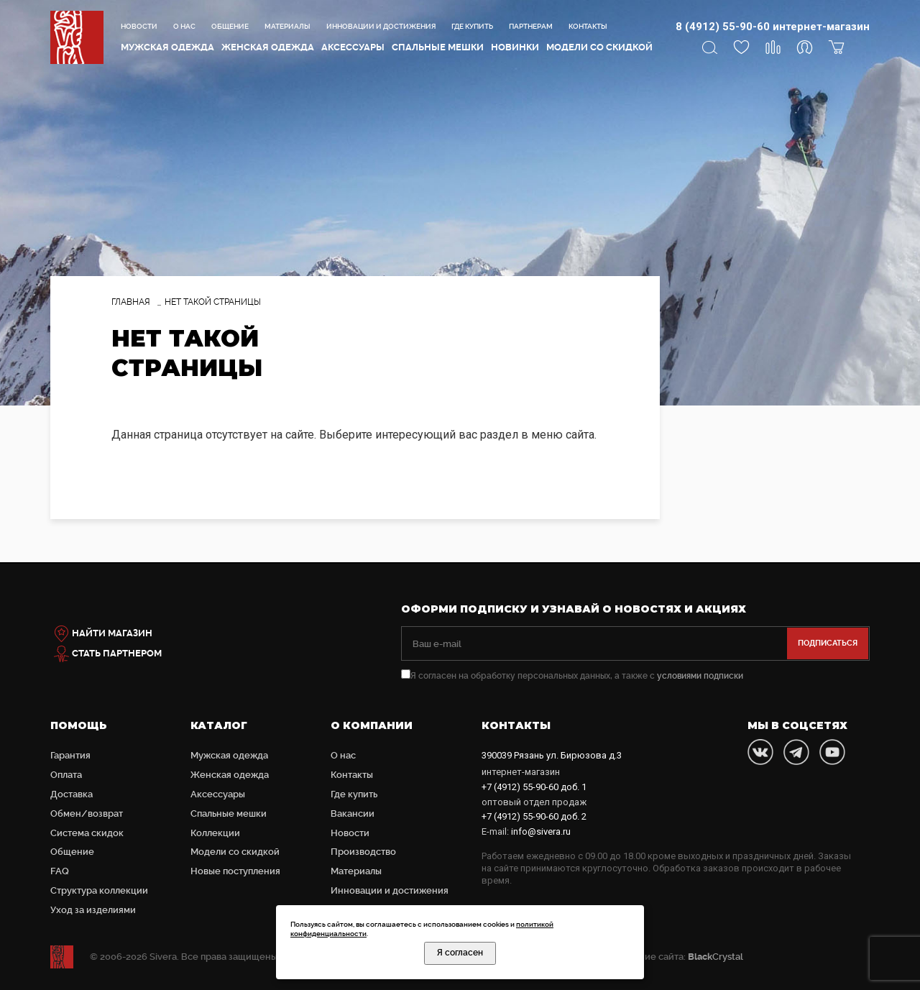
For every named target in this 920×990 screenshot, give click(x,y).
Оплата (66, 774)
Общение (230, 26)
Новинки (515, 47)
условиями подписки (700, 676)
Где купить (472, 26)
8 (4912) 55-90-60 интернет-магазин (773, 26)
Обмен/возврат (86, 813)
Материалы (287, 26)
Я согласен (460, 953)
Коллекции (215, 833)
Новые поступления (235, 871)
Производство (363, 851)
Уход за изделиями (93, 909)
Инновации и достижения (381, 26)
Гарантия (70, 755)
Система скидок (87, 833)
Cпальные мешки (438, 47)
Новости (139, 26)
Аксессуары (353, 47)
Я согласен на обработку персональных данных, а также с (572, 676)
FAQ (59, 871)
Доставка (71, 794)
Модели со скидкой (599, 47)
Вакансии (352, 813)
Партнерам (531, 26)
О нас (184, 26)
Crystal (715, 956)
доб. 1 (534, 787)
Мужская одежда (167, 47)
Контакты (588, 26)
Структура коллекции (99, 890)
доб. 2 (534, 816)
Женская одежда (267, 47)
